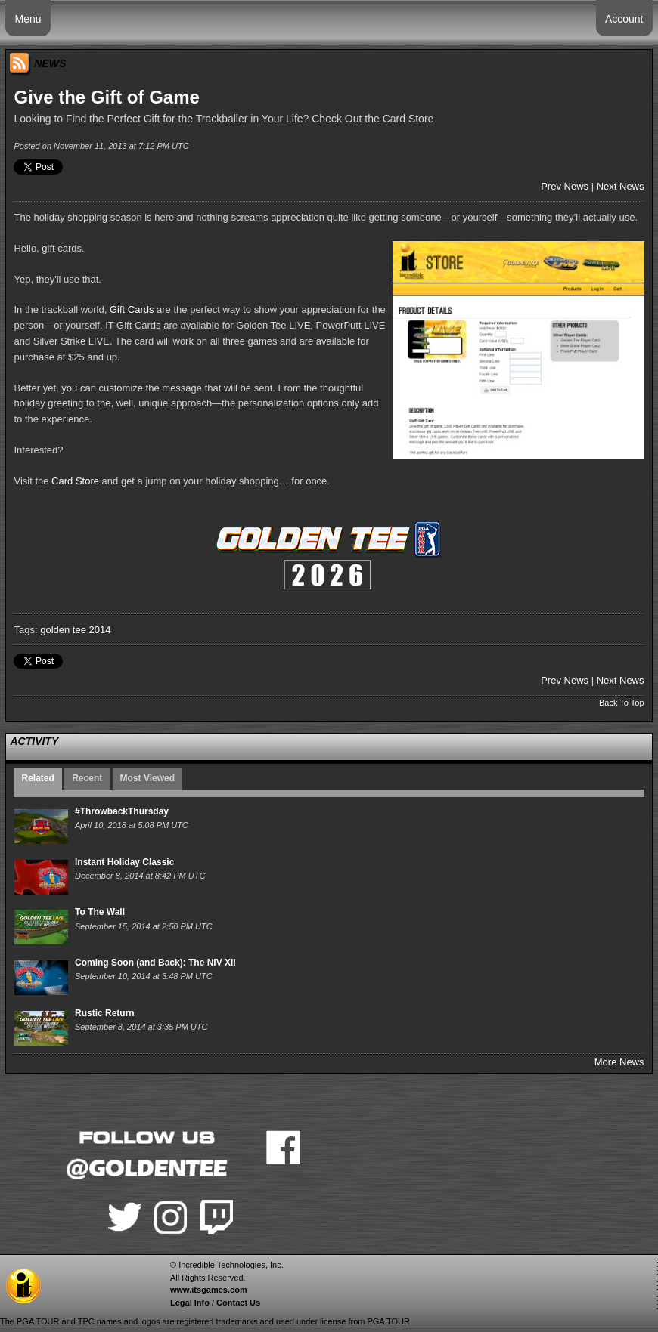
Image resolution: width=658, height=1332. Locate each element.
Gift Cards (132, 309)
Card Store (75, 481)
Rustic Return (105, 1013)
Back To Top (621, 702)
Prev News (564, 186)
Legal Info (190, 1302)
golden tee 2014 (75, 629)
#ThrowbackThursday (122, 811)
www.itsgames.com (208, 1289)
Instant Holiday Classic (124, 862)
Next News (620, 186)
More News (619, 1062)
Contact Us (238, 1302)
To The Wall (100, 912)
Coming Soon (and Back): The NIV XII (155, 962)
